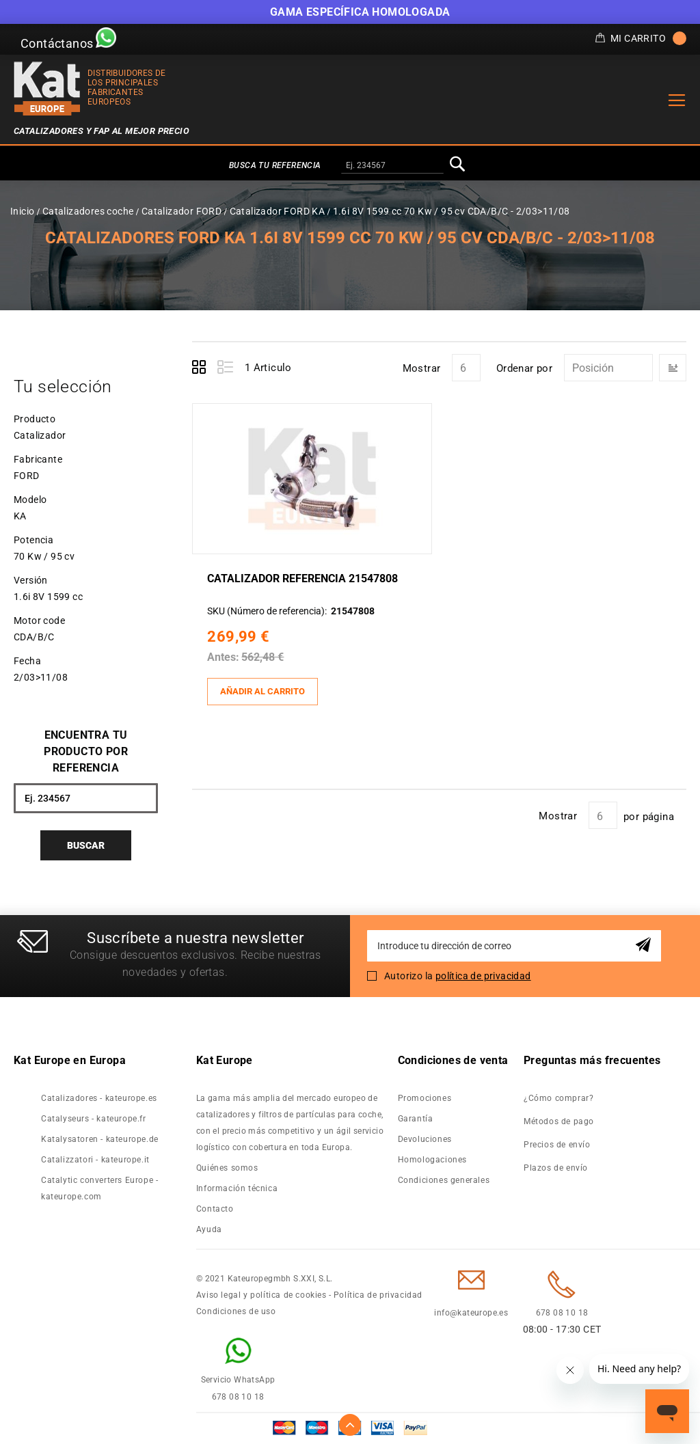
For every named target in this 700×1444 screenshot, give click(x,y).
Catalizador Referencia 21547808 (304, 577)
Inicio (22, 211)
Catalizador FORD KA (277, 211)
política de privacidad (483, 975)
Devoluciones (425, 1139)
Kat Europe (224, 1060)
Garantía (415, 1118)
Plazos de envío (556, 1168)
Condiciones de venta (453, 1060)
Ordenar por (524, 368)
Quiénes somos (227, 1168)
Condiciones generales (444, 1180)
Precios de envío (557, 1144)
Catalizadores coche (88, 211)
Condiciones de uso (236, 1311)
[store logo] (47, 88)
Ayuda (209, 1229)
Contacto (215, 1209)
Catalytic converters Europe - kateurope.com (99, 1188)
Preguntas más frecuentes (592, 1060)
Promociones (425, 1098)
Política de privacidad (378, 1295)
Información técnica (237, 1188)
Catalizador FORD (181, 211)
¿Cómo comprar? (558, 1098)
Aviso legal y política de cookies (261, 1295)
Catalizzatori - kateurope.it (95, 1159)
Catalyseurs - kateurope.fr (93, 1118)
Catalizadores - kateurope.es (99, 1098)
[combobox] (392, 166)
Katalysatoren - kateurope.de (100, 1139)
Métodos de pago (559, 1121)
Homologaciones (432, 1159)
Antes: (225, 657)
